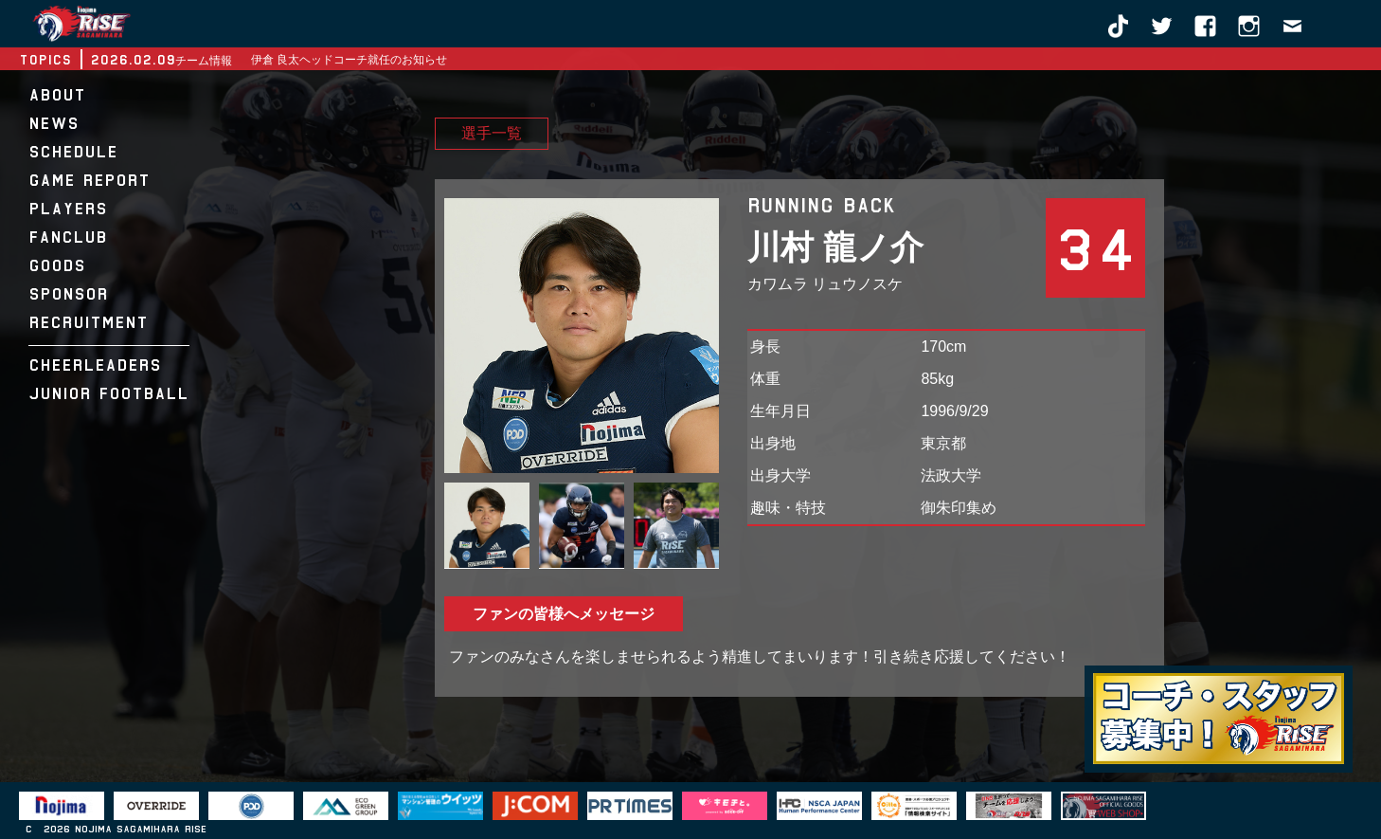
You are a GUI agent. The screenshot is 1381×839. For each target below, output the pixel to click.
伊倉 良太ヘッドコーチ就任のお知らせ (349, 59)
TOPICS (45, 59)
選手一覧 (491, 133)
